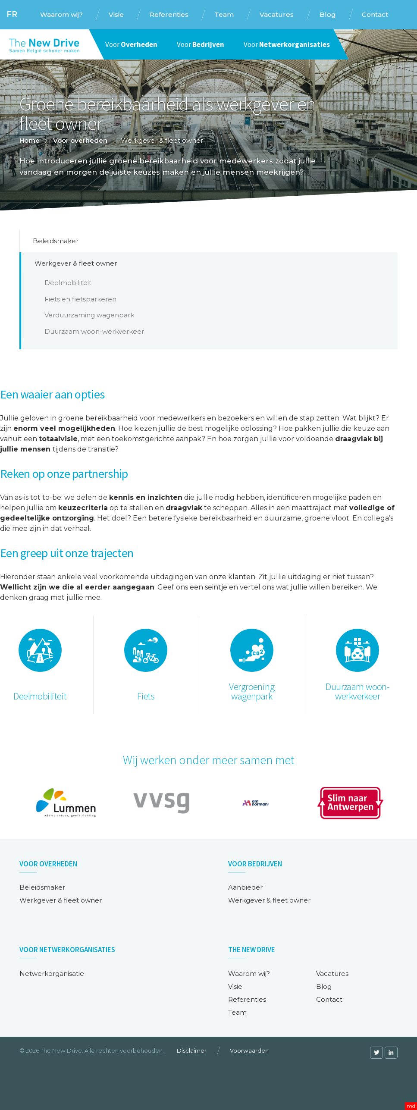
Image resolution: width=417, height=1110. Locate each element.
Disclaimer (192, 1050)
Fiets (145, 696)
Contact (329, 999)
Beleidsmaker (55, 241)
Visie (235, 986)
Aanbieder (245, 887)
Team (237, 1012)
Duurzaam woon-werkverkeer (94, 331)
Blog (324, 986)
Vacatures (332, 973)
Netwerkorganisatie (51, 973)
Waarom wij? (249, 973)
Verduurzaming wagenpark (89, 315)
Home (29, 140)
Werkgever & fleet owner (75, 263)
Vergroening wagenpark (251, 691)
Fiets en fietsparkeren (80, 299)
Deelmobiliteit (67, 283)
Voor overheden (80, 140)
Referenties (247, 999)
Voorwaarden (249, 1050)
